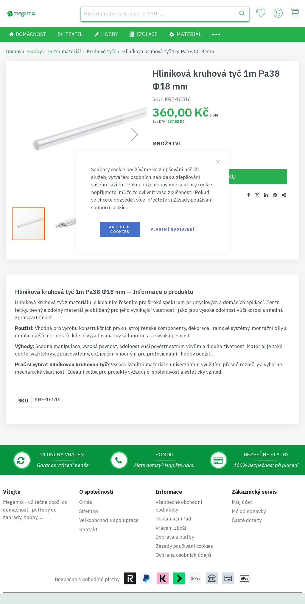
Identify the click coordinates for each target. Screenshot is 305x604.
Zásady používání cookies (184, 526)
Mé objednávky (249, 492)
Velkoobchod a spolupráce (109, 501)
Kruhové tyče (101, 51)
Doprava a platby (174, 518)
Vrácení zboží (170, 508)
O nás (85, 483)
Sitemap (88, 492)
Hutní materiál (64, 51)
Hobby (34, 51)
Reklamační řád (173, 499)
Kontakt (88, 510)
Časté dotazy (247, 501)
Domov (13, 51)
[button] (31, 224)
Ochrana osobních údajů (183, 536)
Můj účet (242, 483)
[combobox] (165, 13)
